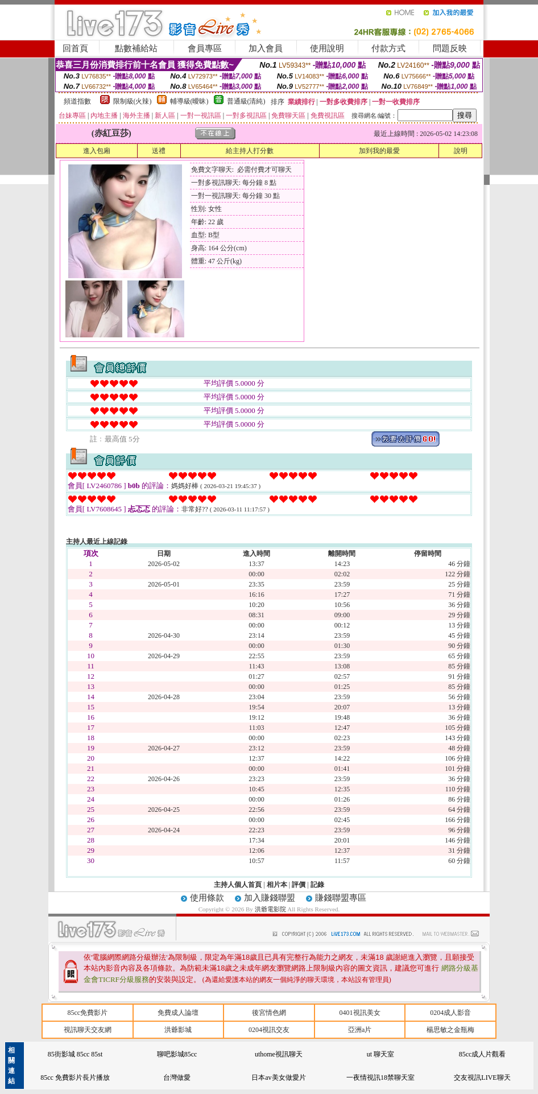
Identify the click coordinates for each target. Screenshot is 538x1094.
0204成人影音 (450, 1013)
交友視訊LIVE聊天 (482, 1077)
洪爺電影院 (271, 909)
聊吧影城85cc (177, 1054)
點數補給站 (136, 48)
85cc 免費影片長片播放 (75, 1077)
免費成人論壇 (178, 1013)
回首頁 (75, 48)
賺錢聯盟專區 (340, 897)
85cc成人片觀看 (482, 1054)
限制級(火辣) (132, 101)
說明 (460, 151)
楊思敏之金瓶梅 (450, 1030)
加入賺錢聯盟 (269, 897)
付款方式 (388, 48)
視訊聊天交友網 (87, 1030)
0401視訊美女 (360, 1013)
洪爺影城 (178, 1030)
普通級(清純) (246, 101)
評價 (298, 885)
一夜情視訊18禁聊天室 (380, 1077)
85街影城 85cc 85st (75, 1054)
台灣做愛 (177, 1077)
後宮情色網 (269, 1013)
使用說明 (327, 48)
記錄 (317, 885)
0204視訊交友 (269, 1030)
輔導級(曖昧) (189, 101)
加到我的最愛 (379, 151)
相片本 (277, 885)
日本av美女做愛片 (278, 1077)
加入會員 (266, 48)
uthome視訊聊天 (279, 1054)
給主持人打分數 (250, 151)
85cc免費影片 (87, 1013)
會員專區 (205, 48)
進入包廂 (96, 151)
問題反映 (450, 48)
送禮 (158, 151)
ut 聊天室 (380, 1054)
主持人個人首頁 (238, 885)
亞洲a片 (359, 1030)
